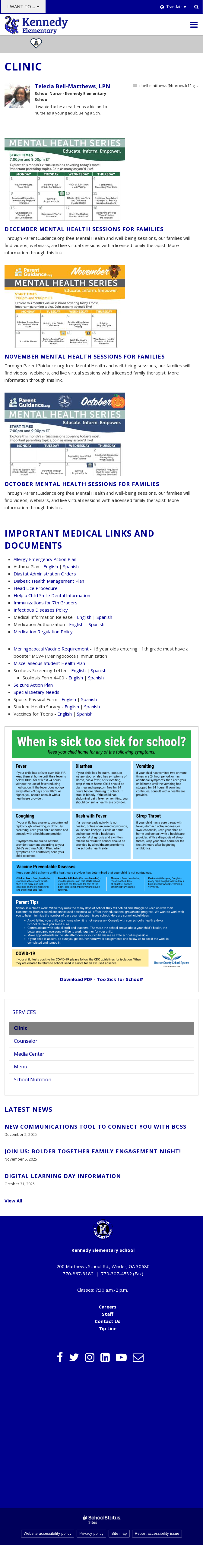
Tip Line (107, 1328)
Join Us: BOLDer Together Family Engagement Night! (93, 1151)
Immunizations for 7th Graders (46, 603)
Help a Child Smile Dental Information (52, 595)
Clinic (20, 1028)
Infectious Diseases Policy (41, 610)
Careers (107, 1307)
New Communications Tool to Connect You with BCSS (95, 1126)
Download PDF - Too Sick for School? (101, 979)
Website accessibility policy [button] (48, 1533)
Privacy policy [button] (91, 1533)
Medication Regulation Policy (43, 631)
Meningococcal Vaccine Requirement (51, 649)
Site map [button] (119, 1533)
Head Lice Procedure (36, 588)
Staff (107, 1314)
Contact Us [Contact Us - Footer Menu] (107, 1321)
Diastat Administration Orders (45, 574)
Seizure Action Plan (33, 685)
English (50, 566)
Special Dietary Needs (36, 692)
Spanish (71, 566)
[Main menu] (194, 24)
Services (24, 1012)
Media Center (29, 1054)
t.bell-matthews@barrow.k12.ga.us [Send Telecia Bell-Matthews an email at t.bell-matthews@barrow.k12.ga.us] (168, 85)
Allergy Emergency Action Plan (45, 559)
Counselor (25, 1041)
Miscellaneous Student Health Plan (49, 663)
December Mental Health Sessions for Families (84, 229)
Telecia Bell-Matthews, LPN (72, 86)
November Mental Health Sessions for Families (85, 356)
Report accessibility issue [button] (157, 1533)
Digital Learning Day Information (63, 1176)
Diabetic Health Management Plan (49, 581)
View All (13, 1201)
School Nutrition (32, 1079)
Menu (30, 1068)
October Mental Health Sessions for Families (82, 483)
